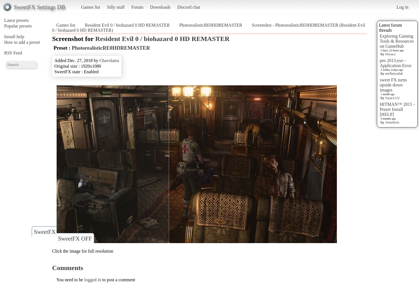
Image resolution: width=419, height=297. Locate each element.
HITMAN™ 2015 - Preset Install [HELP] (397, 109)
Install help (14, 36)
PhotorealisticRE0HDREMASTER (210, 25)
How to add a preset (22, 42)
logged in (92, 279)
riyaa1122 (392, 98)
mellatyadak (394, 73)
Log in (402, 7)
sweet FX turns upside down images (393, 84)
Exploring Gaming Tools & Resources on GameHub (397, 41)
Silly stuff (116, 7)
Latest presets (16, 20)
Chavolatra (109, 60)
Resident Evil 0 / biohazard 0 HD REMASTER (127, 25)
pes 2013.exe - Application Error (395, 63)
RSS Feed (13, 53)
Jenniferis (392, 122)
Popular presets (18, 26)
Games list (90, 7)
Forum (137, 7)
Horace (390, 54)
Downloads (160, 7)
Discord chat (188, 7)
